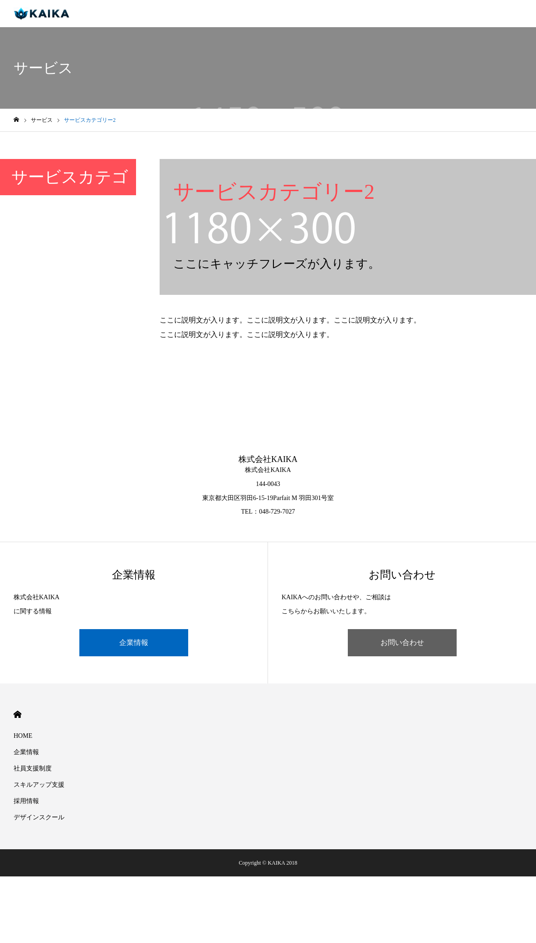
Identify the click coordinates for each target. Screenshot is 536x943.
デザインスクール (39, 817)
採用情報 (26, 801)
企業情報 (133, 642)
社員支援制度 (33, 768)
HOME (17, 714)
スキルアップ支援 (39, 784)
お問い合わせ (402, 642)
